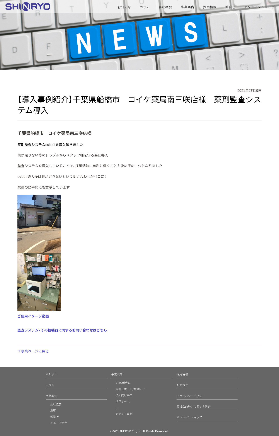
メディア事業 (124, 414)
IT (117, 407)
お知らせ (124, 7)
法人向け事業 (124, 395)
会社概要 (165, 7)
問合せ (230, 7)
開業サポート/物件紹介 (130, 389)
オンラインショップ (259, 7)
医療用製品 (123, 383)
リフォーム (123, 401)
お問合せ (182, 385)
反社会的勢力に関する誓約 (194, 406)
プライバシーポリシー (191, 396)
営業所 (54, 417)
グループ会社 (58, 423)
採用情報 (210, 7)
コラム (145, 7)
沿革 (53, 410)
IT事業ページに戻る (33, 351)
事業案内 (187, 7)
